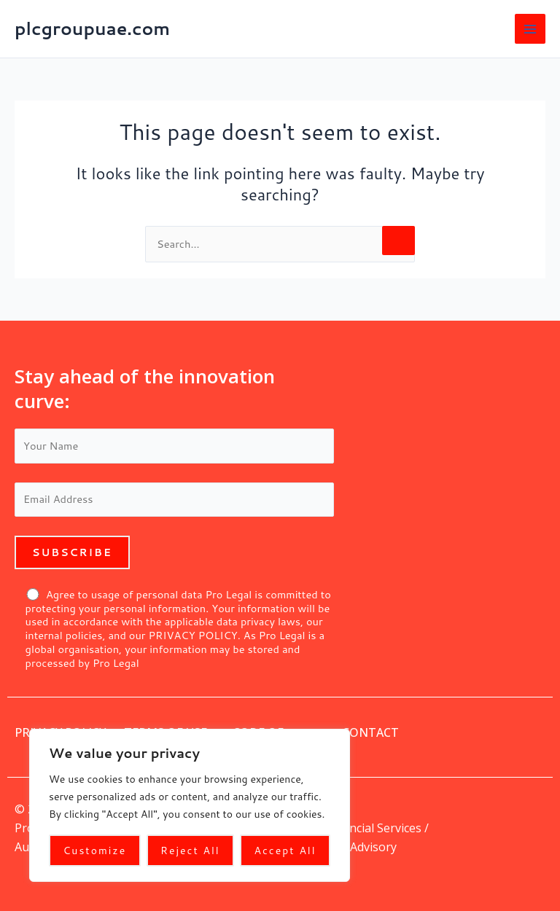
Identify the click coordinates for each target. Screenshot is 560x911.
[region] (189, 805)
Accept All (285, 850)
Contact (370, 732)
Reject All (190, 850)
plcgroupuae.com (92, 28)
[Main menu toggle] (530, 29)
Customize (94, 850)
